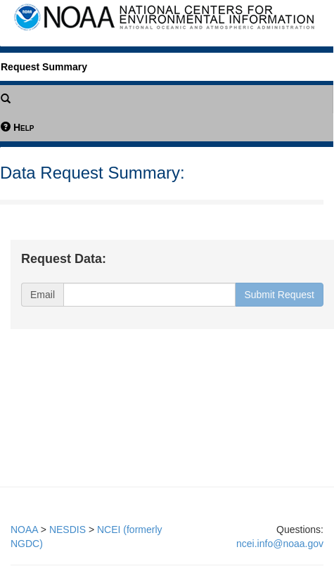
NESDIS (67, 529)
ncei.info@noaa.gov (279, 543)
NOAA (24, 529)
